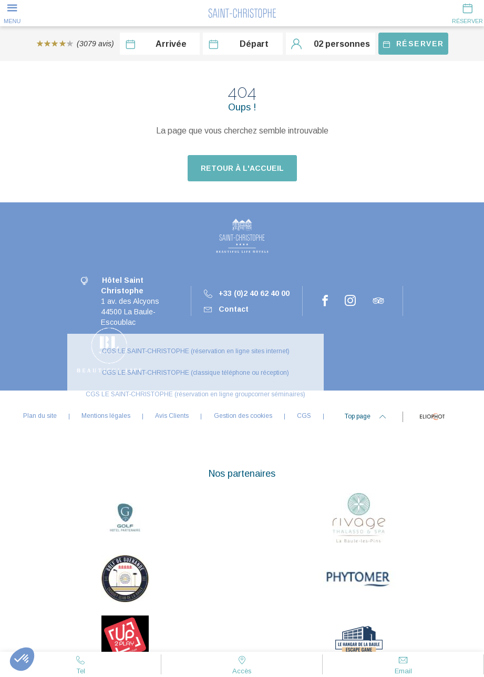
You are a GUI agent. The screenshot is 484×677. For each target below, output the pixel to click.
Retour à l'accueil (242, 168)
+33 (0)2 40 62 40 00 (247, 293)
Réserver (413, 43)
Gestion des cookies (243, 415)
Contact (226, 309)
